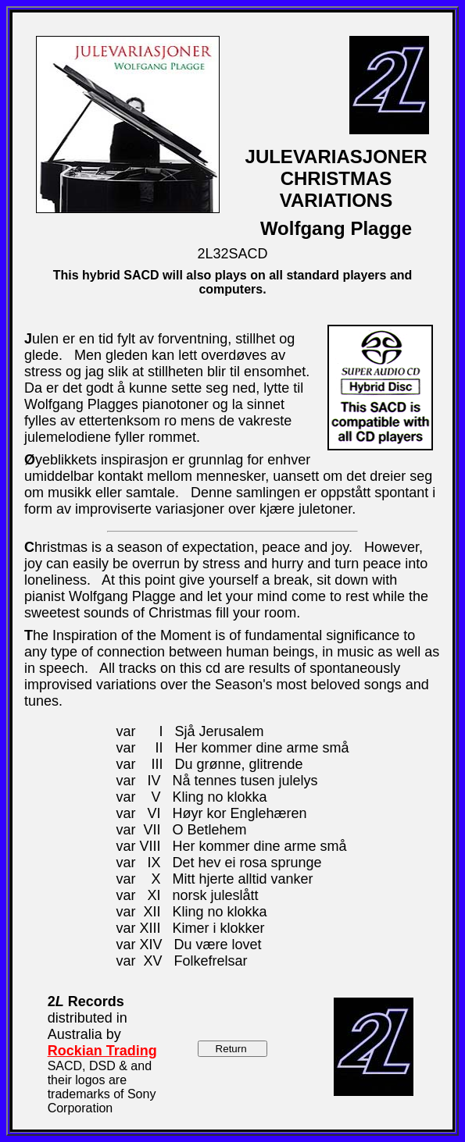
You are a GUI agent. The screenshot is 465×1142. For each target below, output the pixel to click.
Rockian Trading (102, 1050)
